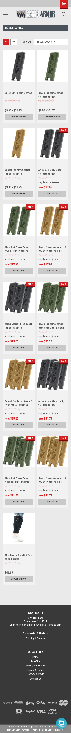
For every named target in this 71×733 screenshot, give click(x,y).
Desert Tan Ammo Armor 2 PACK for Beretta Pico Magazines (52, 251)
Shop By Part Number (35, 665)
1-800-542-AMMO (35, 674)
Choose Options (18, 117)
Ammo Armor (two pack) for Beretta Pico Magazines (50, 174)
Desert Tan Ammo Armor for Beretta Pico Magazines (17, 174)
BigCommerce (23, 730)
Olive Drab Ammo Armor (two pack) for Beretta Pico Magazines (17, 251)
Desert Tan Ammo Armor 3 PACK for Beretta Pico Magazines (18, 405)
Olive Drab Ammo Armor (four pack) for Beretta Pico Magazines (17, 482)
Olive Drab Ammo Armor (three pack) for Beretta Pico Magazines (51, 328)
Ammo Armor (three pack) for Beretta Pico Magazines (18, 328)
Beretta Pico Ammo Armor (18, 93)
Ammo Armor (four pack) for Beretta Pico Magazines (51, 405)
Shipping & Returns (35, 638)
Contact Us (35, 678)
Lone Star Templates (52, 730)
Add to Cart (52, 194)
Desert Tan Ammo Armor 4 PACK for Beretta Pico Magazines (52, 482)
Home (35, 657)
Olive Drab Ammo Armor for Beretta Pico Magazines (50, 97)
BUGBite (35, 661)
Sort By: (27, 41)
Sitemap (53, 726)
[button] (61, 723)
